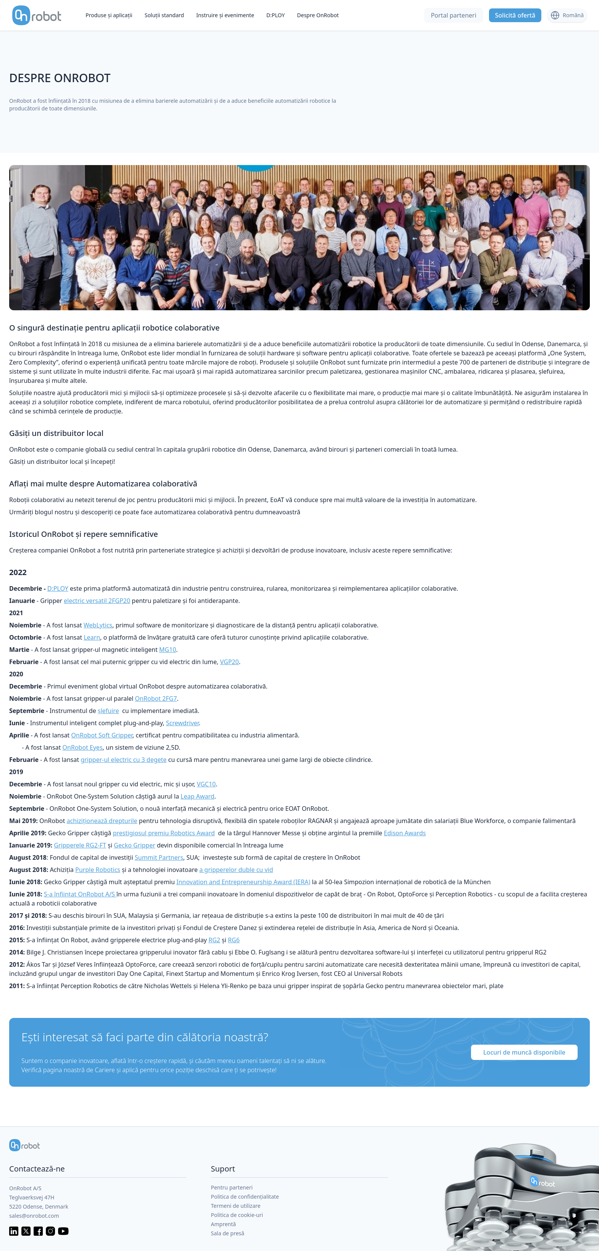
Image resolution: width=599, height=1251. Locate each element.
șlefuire (108, 711)
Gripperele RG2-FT (80, 845)
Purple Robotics (97, 869)
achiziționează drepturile (101, 821)
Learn (92, 637)
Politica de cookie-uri (237, 1215)
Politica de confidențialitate (245, 1196)
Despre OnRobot (318, 15)
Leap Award (197, 796)
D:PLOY (275, 15)
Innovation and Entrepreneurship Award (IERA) (243, 882)
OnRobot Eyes (82, 747)
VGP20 (229, 662)
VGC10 (206, 784)
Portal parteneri (453, 15)
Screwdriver (182, 723)
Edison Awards (405, 833)
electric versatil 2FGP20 (97, 600)
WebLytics (98, 625)
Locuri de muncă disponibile (524, 1052)
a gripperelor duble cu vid (236, 869)
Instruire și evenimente (225, 15)
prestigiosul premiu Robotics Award (164, 833)
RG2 (214, 940)
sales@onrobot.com (34, 1215)
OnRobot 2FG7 (156, 698)
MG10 (167, 649)
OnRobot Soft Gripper (102, 735)
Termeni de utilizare (236, 1205)
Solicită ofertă (515, 15)
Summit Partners (159, 857)
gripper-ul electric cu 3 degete (124, 759)
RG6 (234, 940)
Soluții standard (164, 15)
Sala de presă (227, 1233)
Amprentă (223, 1224)
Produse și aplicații (109, 15)
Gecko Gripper (134, 845)
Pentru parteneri (232, 1187)
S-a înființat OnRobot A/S (80, 894)
